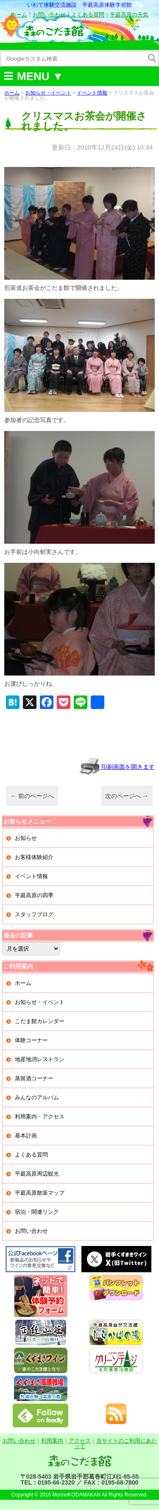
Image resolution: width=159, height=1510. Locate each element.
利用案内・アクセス (39, 1116)
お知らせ (26, 838)
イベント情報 (92, 93)
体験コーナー (31, 1040)
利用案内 (52, 1441)
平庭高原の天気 (129, 14)
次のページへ (126, 796)
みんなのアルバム (37, 1097)
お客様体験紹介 (34, 857)
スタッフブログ (34, 914)
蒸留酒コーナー (34, 1078)
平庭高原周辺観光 (37, 1174)
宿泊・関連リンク (37, 1212)
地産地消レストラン (39, 1059)
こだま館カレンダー (39, 1021)
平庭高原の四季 (34, 895)
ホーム (19, 14)
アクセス (80, 1441)
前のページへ (32, 796)
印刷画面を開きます (117, 766)
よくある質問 (87, 14)
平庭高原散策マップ (39, 1193)
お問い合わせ (49, 14)
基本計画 (26, 1135)
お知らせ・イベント (48, 93)
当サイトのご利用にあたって (115, 1443)
